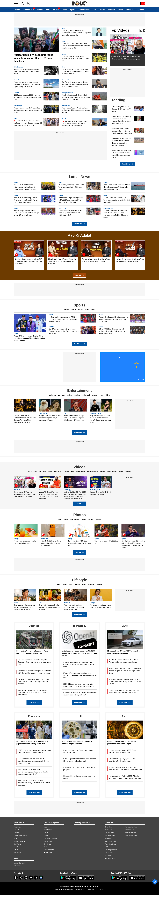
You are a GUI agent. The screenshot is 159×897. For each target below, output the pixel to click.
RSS (103, 889)
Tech (94, 10)
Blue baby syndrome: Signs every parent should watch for (78, 751)
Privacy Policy (79, 889)
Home (17, 10)
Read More (127, 164)
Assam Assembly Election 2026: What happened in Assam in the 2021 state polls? (70, 213)
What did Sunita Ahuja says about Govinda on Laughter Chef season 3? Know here (74, 418)
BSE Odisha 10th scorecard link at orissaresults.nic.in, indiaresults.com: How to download (34, 783)
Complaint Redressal (20, 835)
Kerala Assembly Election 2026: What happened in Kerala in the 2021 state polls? (117, 200)
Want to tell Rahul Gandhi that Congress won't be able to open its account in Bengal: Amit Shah (125, 671)
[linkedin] (36, 877)
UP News (108, 847)
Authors (16, 850)
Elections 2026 (28, 10)
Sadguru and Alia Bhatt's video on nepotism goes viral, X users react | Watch (50, 418)
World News (48, 830)
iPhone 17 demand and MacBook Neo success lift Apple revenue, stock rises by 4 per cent (80, 675)
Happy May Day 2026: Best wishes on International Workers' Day (79, 543)
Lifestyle (111, 10)
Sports (72, 10)
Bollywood (52, 395)
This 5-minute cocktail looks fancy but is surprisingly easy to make (49, 607)
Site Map (57, 889)
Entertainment (84, 10)
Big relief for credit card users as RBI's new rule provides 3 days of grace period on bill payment (33, 682)
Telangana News (130, 832)
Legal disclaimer (68, 889)
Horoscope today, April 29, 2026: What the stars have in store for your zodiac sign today (125, 777)
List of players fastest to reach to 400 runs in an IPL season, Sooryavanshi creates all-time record (133, 544)
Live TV (16, 847)
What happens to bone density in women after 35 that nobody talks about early (79, 760)
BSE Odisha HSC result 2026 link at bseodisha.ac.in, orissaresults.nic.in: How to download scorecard (33, 761)
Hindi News (17, 844)
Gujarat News (109, 852)
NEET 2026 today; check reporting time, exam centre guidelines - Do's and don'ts (34, 751)
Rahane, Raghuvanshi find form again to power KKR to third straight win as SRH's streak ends (26, 213)
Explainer (140, 10)
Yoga (72, 471)
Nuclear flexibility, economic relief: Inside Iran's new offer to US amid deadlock (34, 58)
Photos (102, 10)
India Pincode (18, 866)
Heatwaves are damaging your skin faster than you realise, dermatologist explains (25, 607)
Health (120, 10)
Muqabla (102, 471)
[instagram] (26, 877)
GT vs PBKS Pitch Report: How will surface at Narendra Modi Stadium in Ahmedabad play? (112, 331)
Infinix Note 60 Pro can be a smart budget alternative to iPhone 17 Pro (51, 543)
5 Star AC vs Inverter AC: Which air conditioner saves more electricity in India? (80, 694)
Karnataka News (110, 858)
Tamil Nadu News (110, 844)
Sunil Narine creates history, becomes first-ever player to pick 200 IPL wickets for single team (64, 331)
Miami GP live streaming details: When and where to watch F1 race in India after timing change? (27, 200)
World (64, 10)
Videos (40, 10)
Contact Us (17, 827)
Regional (78, 395)
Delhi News (108, 830)
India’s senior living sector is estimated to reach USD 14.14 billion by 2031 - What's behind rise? (33, 692)
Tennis (80, 310)
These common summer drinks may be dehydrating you (25, 542)
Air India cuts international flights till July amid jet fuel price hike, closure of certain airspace (34, 672)
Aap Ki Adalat (32, 471)
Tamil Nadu (17, 80)
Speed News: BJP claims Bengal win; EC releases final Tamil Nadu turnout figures (24, 494)
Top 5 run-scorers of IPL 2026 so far (106, 542)
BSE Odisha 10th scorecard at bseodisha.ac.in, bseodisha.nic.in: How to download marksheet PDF (33, 772)
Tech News (47, 844)
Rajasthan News (130, 830)
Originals (66, 471)
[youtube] (31, 877)
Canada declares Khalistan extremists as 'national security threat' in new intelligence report (25, 187)
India (48, 10)
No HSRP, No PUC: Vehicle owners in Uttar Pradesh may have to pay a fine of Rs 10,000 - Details (125, 682)
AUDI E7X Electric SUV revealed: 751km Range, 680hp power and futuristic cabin (123, 661)
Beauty (71, 584)
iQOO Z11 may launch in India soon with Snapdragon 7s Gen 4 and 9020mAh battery (79, 685)
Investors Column (19, 841)
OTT (63, 395)
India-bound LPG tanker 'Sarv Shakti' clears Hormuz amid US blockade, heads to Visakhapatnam (117, 187)
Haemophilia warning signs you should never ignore (79, 777)
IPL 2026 (56, 10)
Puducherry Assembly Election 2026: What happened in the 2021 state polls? (72, 187)
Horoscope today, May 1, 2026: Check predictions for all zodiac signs (122, 760)
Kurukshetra (80, 471)
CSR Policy (90, 889)
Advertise (16, 832)
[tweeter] (21, 877)
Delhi (63, 28)
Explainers (47, 847)
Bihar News (108, 827)
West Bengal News (131, 835)
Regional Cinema (95, 413)
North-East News (110, 841)
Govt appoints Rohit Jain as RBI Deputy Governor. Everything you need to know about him (34, 662)
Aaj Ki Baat (42, 471)
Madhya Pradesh (67, 93)
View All (79, 275)
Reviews (70, 395)
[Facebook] (16, 877)
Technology (44, 538)
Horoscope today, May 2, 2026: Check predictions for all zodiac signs (122, 751)
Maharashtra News (131, 827)
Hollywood (86, 395)
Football (73, 310)
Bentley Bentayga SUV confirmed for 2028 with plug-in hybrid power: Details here (124, 691)
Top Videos (119, 30)
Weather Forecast (19, 863)
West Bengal (18, 105)
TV (59, 395)
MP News (108, 838)
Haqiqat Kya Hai (92, 471)
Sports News (48, 841)
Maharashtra (66, 80)
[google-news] (41, 877)
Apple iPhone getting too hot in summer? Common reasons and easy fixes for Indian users (78, 664)
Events (99, 584)
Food (58, 584)
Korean (94, 395)
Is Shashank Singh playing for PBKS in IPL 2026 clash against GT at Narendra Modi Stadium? (72, 200)
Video (93, 310)
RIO (98, 889)
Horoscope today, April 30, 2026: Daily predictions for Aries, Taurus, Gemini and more (125, 769)
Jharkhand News (110, 835)
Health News (48, 852)
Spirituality (91, 584)
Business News (49, 850)
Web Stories (17, 852)
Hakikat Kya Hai (95, 490)
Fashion (90, 519)
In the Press (17, 838)
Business (129, 10)
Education (17, 93)
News (50, 471)
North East (62, 208)
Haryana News (109, 832)
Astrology (57, 471)
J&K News (108, 855)
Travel (64, 584)
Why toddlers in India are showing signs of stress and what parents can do (74, 607)
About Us (16, 830)
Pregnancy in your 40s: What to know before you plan (79, 769)
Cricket (66, 310)
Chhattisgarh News (111, 850)
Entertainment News (50, 838)
